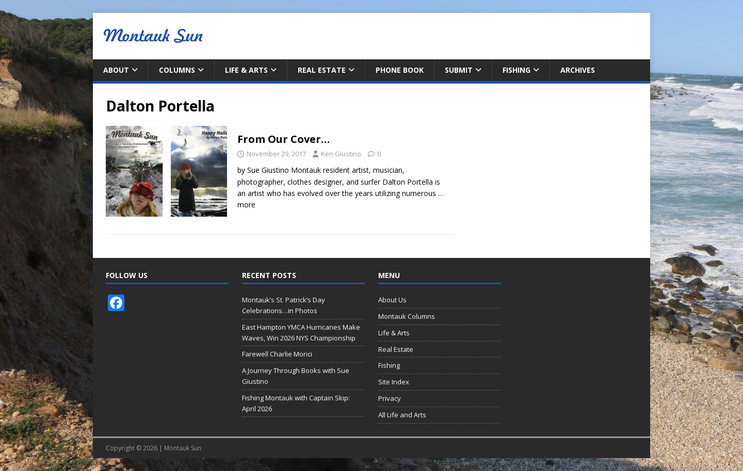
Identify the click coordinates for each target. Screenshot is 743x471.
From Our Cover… (283, 139)
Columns (177, 70)
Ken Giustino (341, 153)
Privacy (389, 398)
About (116, 70)
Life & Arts (246, 70)
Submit (459, 70)
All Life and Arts (402, 414)
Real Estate (322, 70)
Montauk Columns (406, 316)
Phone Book (400, 70)
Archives (577, 70)
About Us (392, 299)
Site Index (393, 381)
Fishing (516, 70)
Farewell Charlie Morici (277, 354)
